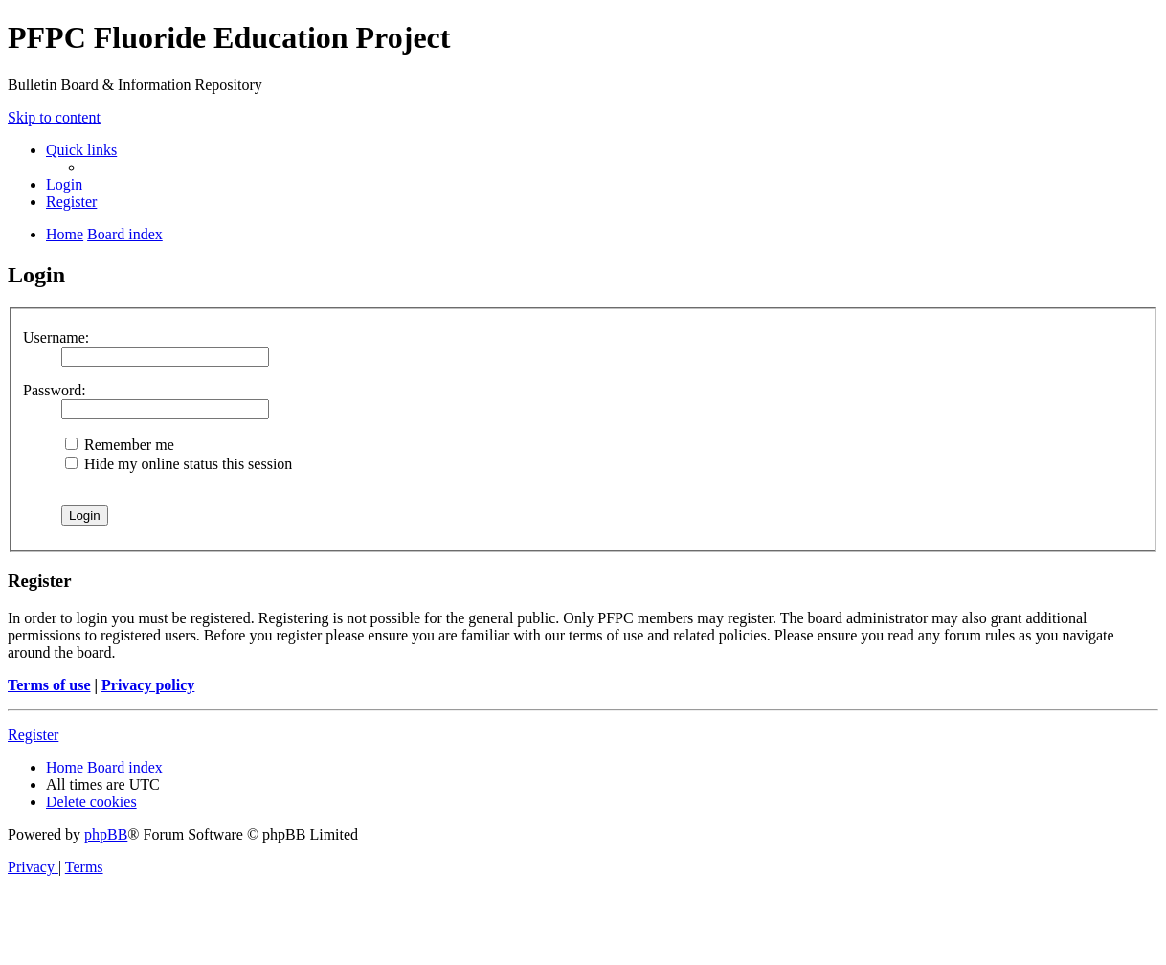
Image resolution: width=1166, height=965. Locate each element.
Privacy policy (147, 685)
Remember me (119, 445)
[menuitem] (64, 184)
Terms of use (49, 685)
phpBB (105, 834)
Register (33, 735)
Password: (54, 390)
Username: (56, 337)
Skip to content (54, 117)
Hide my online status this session (178, 464)
